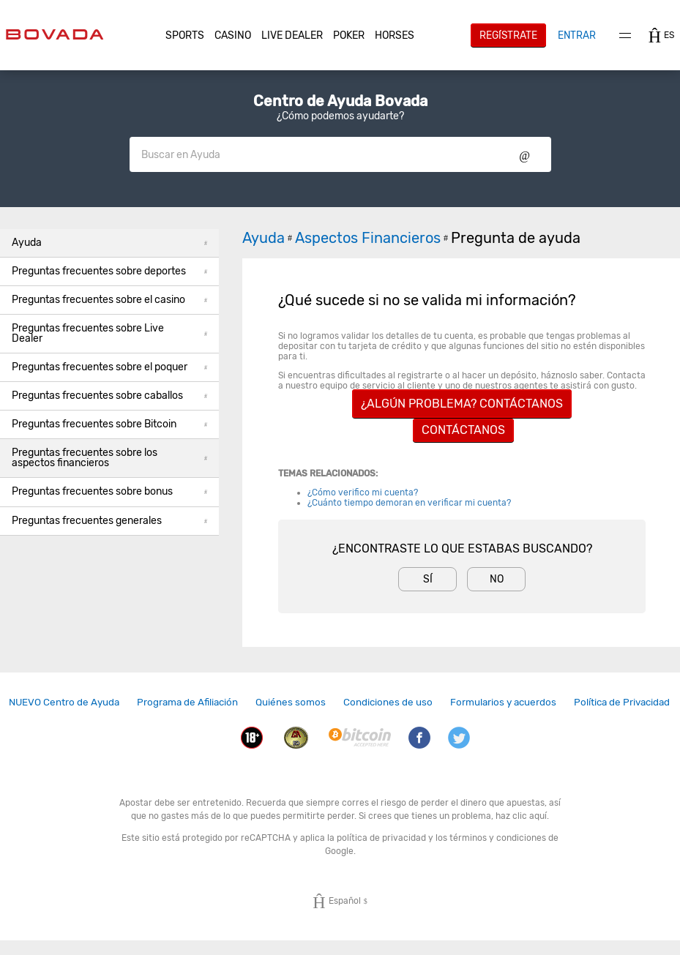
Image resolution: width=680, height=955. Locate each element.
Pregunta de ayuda (515, 238)
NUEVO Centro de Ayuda (64, 702)
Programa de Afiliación (187, 702)
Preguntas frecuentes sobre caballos (109, 395)
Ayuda (109, 242)
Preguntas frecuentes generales (109, 520)
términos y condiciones (497, 838)
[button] (184, 35)
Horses (394, 35)
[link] (64, 702)
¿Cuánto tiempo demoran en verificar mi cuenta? (409, 503)
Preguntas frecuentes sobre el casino (109, 299)
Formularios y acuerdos (503, 702)
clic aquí (529, 816)
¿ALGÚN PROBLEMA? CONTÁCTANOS (462, 404)
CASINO (232, 35)
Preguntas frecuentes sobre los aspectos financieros (109, 457)
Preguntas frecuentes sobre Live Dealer (109, 333)
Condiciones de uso (388, 702)
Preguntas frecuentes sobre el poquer (109, 367)
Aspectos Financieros (373, 238)
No (497, 579)
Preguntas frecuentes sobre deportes (109, 271)
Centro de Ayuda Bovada (340, 101)
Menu (625, 35)
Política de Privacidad (622, 702)
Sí (428, 579)
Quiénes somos (290, 702)
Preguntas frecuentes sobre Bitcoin (109, 424)
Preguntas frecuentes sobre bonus (109, 491)
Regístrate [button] (508, 35)
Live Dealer (292, 35)
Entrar (577, 35)
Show (524, 154)
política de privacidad (381, 838)
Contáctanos (463, 430)
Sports (184, 35)
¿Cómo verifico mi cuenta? (362, 492)
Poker (349, 35)
